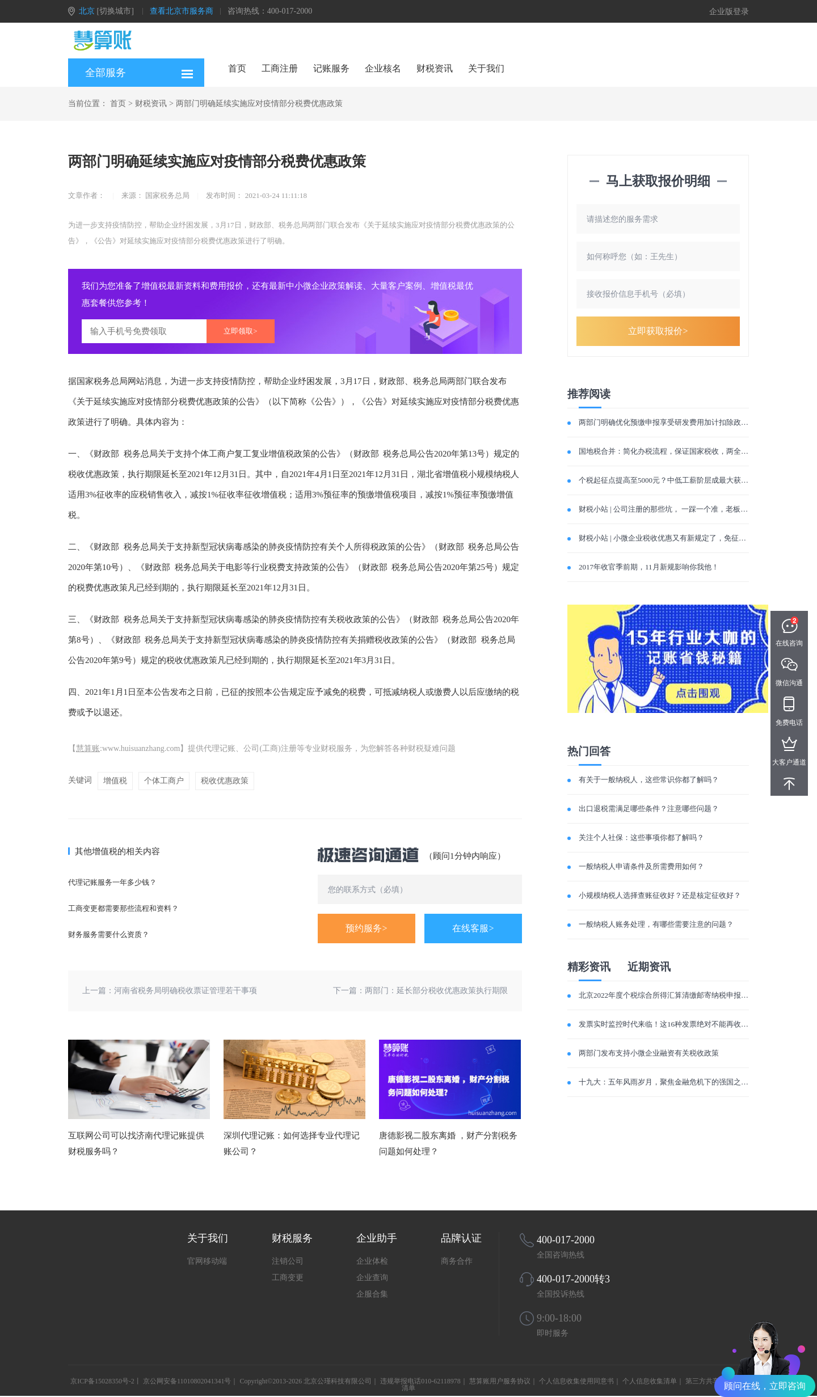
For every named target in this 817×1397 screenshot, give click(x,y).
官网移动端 (207, 1261)
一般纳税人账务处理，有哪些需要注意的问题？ (656, 924)
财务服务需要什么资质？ (108, 934)
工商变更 (288, 1277)
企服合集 (372, 1294)
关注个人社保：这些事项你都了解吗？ (641, 837)
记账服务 (331, 68)
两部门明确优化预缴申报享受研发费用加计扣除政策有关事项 (678, 422)
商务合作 (457, 1261)
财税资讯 (434, 68)
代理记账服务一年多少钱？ (112, 882)
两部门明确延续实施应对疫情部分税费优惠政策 (259, 103)
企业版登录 (729, 11)
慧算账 (88, 748)
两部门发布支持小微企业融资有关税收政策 (649, 1053)
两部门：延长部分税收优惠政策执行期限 (436, 990)
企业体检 (372, 1261)
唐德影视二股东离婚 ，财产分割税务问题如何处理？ (448, 1143)
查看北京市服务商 (181, 11)
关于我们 (486, 68)
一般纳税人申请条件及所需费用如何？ (641, 866)
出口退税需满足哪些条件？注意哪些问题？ (649, 808)
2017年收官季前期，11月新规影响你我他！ (649, 567)
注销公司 (288, 1261)
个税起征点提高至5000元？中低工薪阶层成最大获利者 (667, 480)
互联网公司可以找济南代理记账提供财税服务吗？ (136, 1143)
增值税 (115, 780)
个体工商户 (164, 780)
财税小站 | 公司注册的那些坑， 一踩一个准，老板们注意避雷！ (682, 509)
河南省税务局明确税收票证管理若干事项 (185, 990)
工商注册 (280, 68)
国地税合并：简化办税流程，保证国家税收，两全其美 (667, 451)
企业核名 (383, 68)
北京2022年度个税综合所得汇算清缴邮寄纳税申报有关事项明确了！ (689, 995)
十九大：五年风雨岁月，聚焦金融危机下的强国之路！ (667, 1082)
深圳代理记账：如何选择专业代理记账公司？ (292, 1143)
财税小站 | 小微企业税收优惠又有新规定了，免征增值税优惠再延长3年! (695, 538)
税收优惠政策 (225, 780)
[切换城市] (115, 11)
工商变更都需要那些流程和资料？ (123, 908)
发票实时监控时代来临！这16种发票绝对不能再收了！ (667, 1024)
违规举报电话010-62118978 (420, 1381)
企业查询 (372, 1277)
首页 (237, 68)
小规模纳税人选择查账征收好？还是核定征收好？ (660, 895)
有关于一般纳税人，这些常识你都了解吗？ (649, 779)
